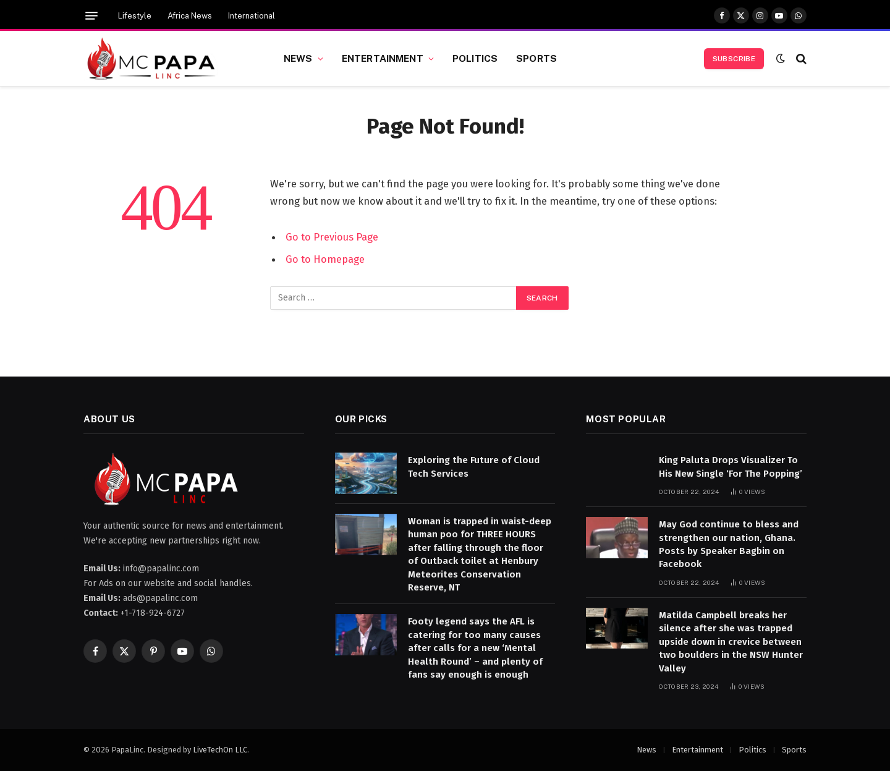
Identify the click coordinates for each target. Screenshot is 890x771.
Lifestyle (134, 15)
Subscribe (734, 58)
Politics (475, 58)
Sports (536, 58)
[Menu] (91, 16)
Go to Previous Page (332, 237)
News (298, 58)
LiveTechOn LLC (220, 749)
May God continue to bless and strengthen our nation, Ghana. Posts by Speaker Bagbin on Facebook (729, 544)
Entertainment (382, 58)
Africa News (189, 15)
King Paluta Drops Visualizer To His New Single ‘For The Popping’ (730, 466)
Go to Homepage (325, 259)
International (251, 15)
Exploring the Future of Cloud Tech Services (474, 466)
